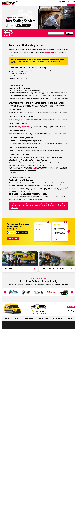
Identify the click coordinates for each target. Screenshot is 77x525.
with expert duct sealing (48, 52)
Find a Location (20, 1)
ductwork (35, 168)
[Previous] (5, 292)
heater (39, 162)
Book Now (71, 5)
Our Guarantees (29, 318)
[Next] (68, 231)
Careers (70, 318)
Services (33, 5)
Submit (69, 33)
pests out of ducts (16, 174)
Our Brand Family (58, 318)
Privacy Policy (38, 325)
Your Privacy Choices (47, 325)
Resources (39, 5)
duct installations (49, 134)
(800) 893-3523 (68, 2)
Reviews (46, 5)
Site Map (32, 325)
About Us (53, 5)
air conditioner (33, 162)
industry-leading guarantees (23, 126)
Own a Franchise (62, 5)
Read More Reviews (13, 238)
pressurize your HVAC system (27, 184)
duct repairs (59, 133)
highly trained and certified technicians (32, 119)
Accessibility (27, 325)
